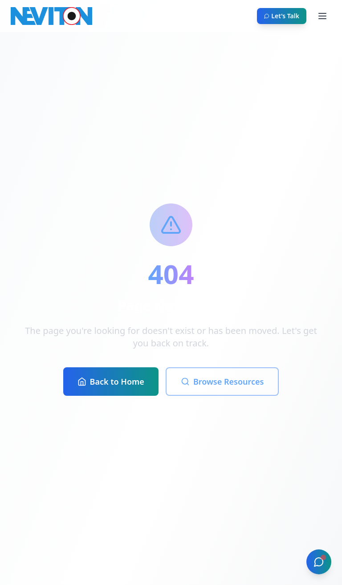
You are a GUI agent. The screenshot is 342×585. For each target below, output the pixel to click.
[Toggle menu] (322, 16)
